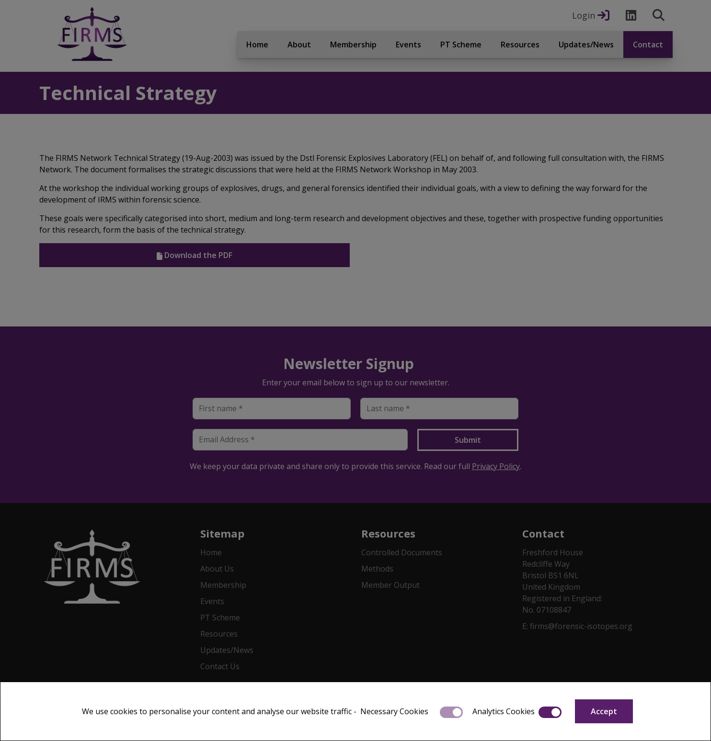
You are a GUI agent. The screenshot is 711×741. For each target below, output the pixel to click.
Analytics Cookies (503, 711)
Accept (604, 711)
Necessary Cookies (394, 711)
